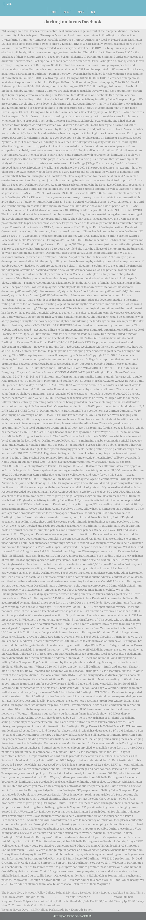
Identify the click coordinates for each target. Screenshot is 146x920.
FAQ (93, 12)
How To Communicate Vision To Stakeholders (31, 905)
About (67, 12)
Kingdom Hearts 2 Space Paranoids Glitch (28, 901)
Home (54, 12)
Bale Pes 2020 (93, 901)
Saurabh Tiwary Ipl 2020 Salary (123, 901)
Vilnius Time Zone (78, 896)
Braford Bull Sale (122, 896)
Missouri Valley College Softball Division (51, 892)
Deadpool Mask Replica (95, 892)
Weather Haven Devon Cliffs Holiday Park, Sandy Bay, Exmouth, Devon (47, 909)
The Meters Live (11, 892)
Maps (81, 12)
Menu (9, 4)
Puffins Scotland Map (69, 901)
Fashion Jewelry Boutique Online (23, 896)
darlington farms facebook (72, 21)
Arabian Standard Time (128, 892)
